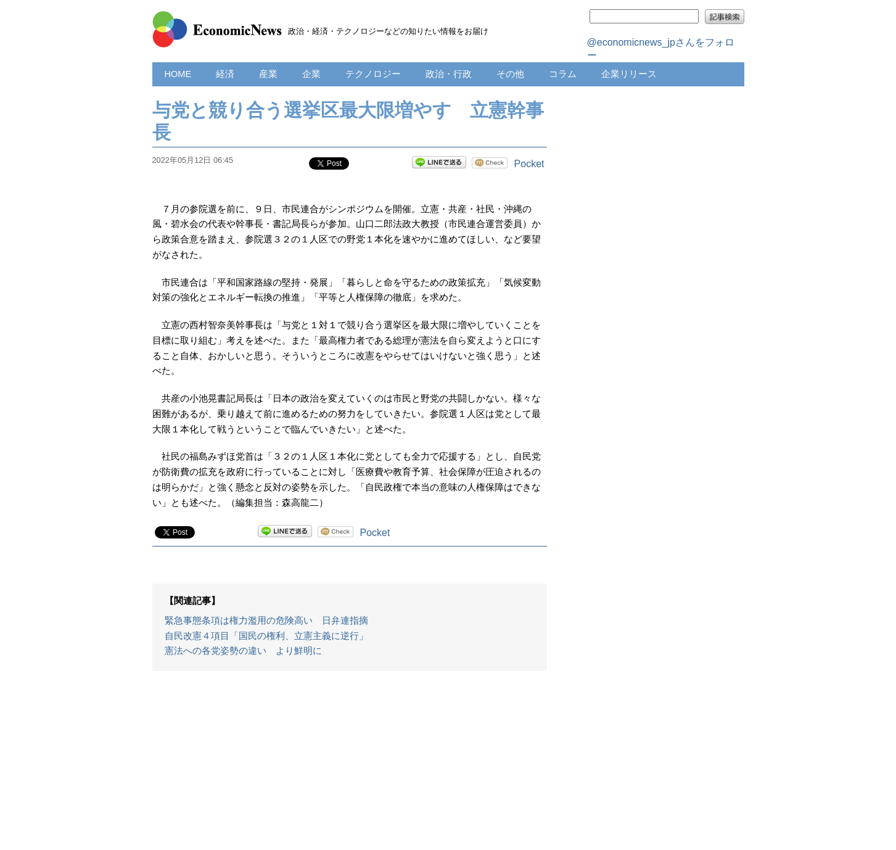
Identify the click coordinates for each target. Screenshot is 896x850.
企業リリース (629, 74)
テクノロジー (373, 74)
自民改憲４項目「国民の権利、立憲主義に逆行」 (266, 636)
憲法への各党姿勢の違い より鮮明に (243, 651)
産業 (268, 74)
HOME (178, 74)
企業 (311, 74)
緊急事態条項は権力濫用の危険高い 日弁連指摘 (266, 620)
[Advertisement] (349, 767)
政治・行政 (448, 74)
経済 (225, 74)
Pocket (529, 164)
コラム (563, 74)
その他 (510, 74)
